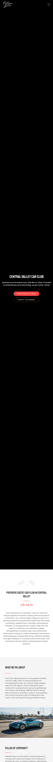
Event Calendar (26, 299)
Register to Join (26, 293)
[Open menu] (49, 4)
